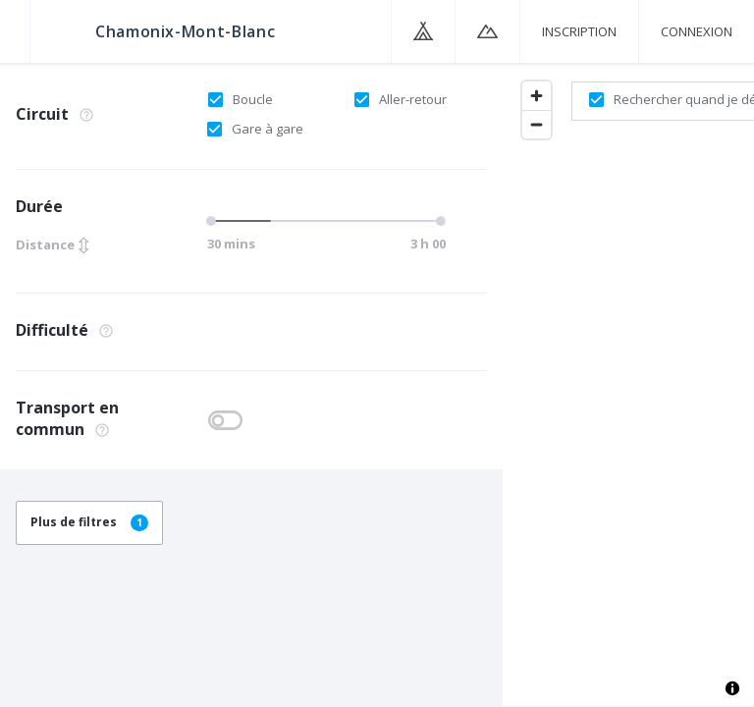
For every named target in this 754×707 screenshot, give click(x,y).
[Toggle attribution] (732, 688)
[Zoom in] (536, 96)
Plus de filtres (89, 522)
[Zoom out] (536, 124)
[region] (628, 384)
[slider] (214, 221)
